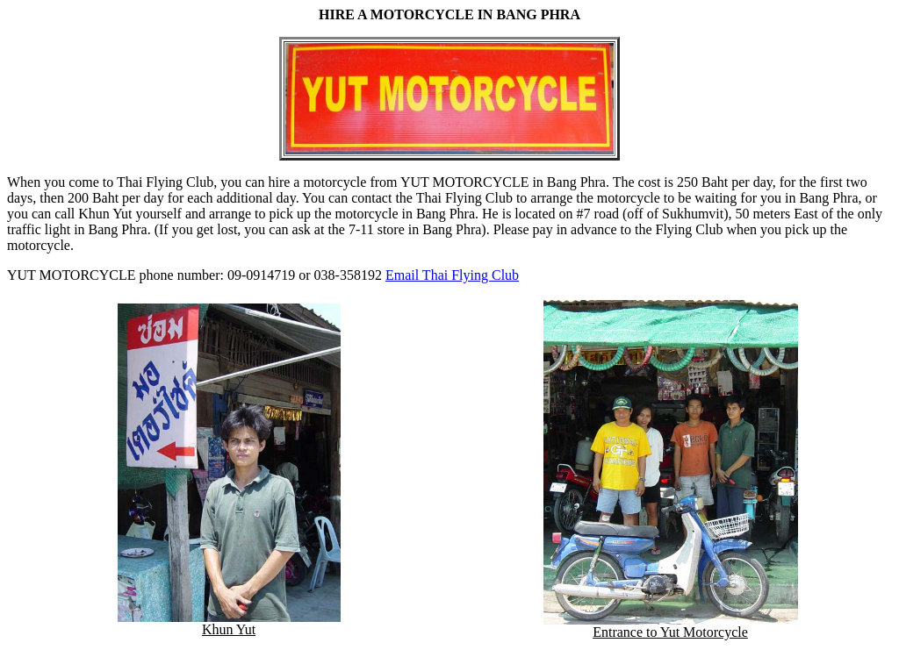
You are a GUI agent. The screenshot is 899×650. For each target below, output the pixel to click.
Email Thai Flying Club (452, 275)
